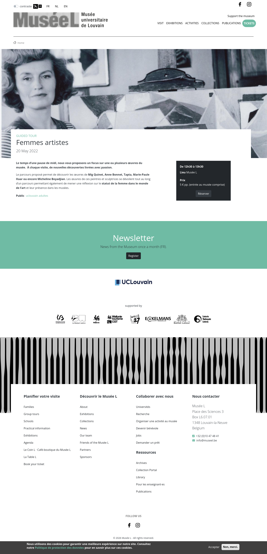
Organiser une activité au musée (156, 421)
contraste (26, 6)
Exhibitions (174, 23)
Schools (28, 421)
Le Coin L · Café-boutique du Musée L (47, 450)
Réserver (203, 194)
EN (65, 6)
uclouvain (32, 196)
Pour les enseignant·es (150, 484)
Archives (141, 463)
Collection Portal (146, 470)
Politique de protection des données (59, 548)
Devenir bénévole (147, 428)
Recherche (142, 414)
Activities (192, 23)
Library (140, 477)
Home (21, 42)
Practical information (37, 428)
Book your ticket (34, 464)
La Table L (30, 457)
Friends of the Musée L (94, 442)
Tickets (249, 23)
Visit (160, 23)
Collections (87, 421)
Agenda (28, 442)
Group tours (31, 414)
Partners (85, 450)
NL (56, 6)
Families (29, 407)
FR (48, 6)
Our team (86, 435)
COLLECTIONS (210, 23)
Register (133, 256)
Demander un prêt (148, 442)
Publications (231, 23)
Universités (143, 407)
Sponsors (86, 457)
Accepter (213, 547)
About (84, 407)
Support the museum (241, 16)
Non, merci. (230, 546)
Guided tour (26, 136)
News (83, 428)
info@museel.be (206, 440)
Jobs (138, 435)
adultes (43, 196)
